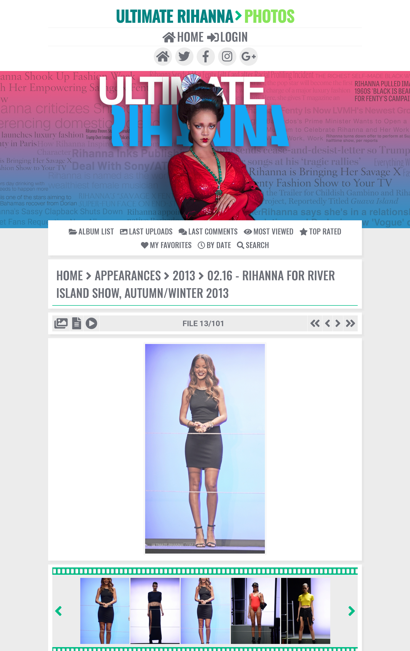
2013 (183, 274)
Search (253, 244)
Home (183, 36)
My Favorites (167, 244)
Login (227, 36)
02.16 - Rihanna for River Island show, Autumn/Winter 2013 (194, 283)
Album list (93, 230)
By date (214, 244)
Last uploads (147, 230)
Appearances (127, 274)
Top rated (319, 230)
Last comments (208, 230)
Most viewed (267, 230)
